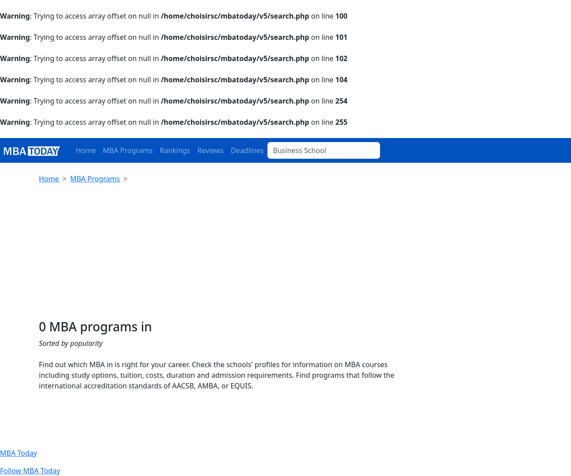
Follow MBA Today (30, 471)
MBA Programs (128, 150)
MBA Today (18, 453)
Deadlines (247, 150)
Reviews (210, 150)
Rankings (175, 150)
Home (86, 150)
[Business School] (323, 150)
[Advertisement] (222, 253)
